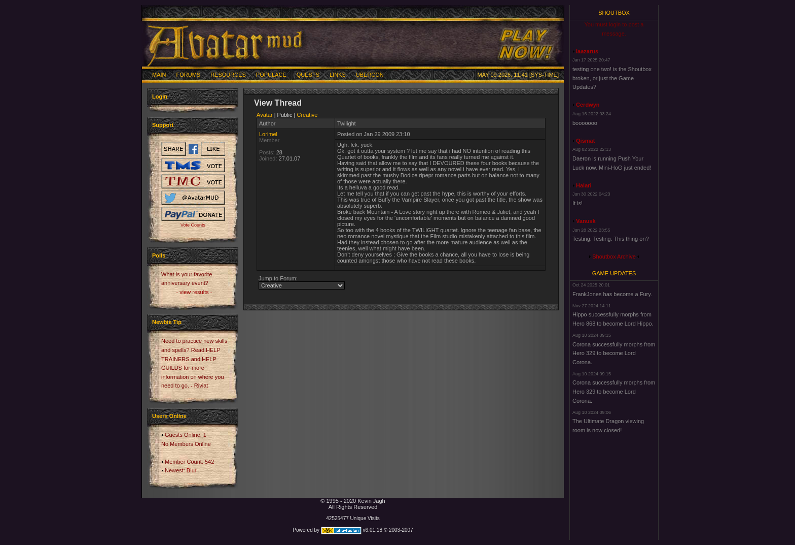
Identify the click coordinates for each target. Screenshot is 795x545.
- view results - (194, 292)
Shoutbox (614, 13)
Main (159, 75)
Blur (192, 470)
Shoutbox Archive (614, 256)
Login (159, 96)
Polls (158, 255)
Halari (584, 185)
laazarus (587, 51)
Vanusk (586, 221)
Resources (228, 75)
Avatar (265, 115)
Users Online (169, 416)
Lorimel (268, 134)
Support (162, 125)
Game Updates (614, 273)
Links (338, 75)
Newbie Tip (167, 322)
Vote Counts (192, 225)
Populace (271, 75)
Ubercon (370, 75)
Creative (307, 115)
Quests (308, 75)
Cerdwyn (587, 105)
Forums (188, 75)
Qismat (585, 141)
